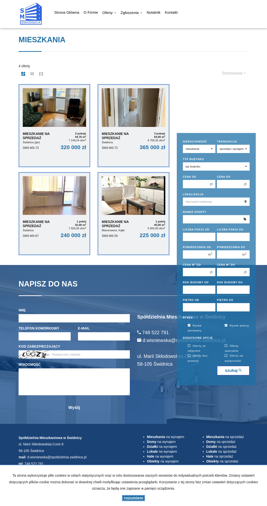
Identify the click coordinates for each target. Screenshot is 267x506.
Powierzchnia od (197, 247)
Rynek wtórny (237, 325)
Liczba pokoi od (196, 229)
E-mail (84, 328)
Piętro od (191, 299)
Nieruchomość (195, 141)
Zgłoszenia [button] (131, 13)
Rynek (188, 317)
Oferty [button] (109, 13)
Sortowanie (234, 73)
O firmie (91, 12)
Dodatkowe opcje (198, 337)
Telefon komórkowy (39, 328)
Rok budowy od (196, 282)
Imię (22, 310)
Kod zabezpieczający (39, 346)
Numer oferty (194, 211)
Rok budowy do (230, 282)
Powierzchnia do (231, 247)
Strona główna (66, 12)
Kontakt (171, 12)
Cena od (189, 176)
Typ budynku (193, 159)
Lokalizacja (193, 194)
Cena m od (192, 264)
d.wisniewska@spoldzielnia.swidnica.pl (57, 457)
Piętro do (225, 299)
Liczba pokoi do (230, 229)
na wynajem (165, 437)
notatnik (153, 12)
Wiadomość (30, 364)
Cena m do (226, 264)
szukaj (233, 370)
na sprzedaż (225, 437)
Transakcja (227, 141)
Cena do (223, 176)
